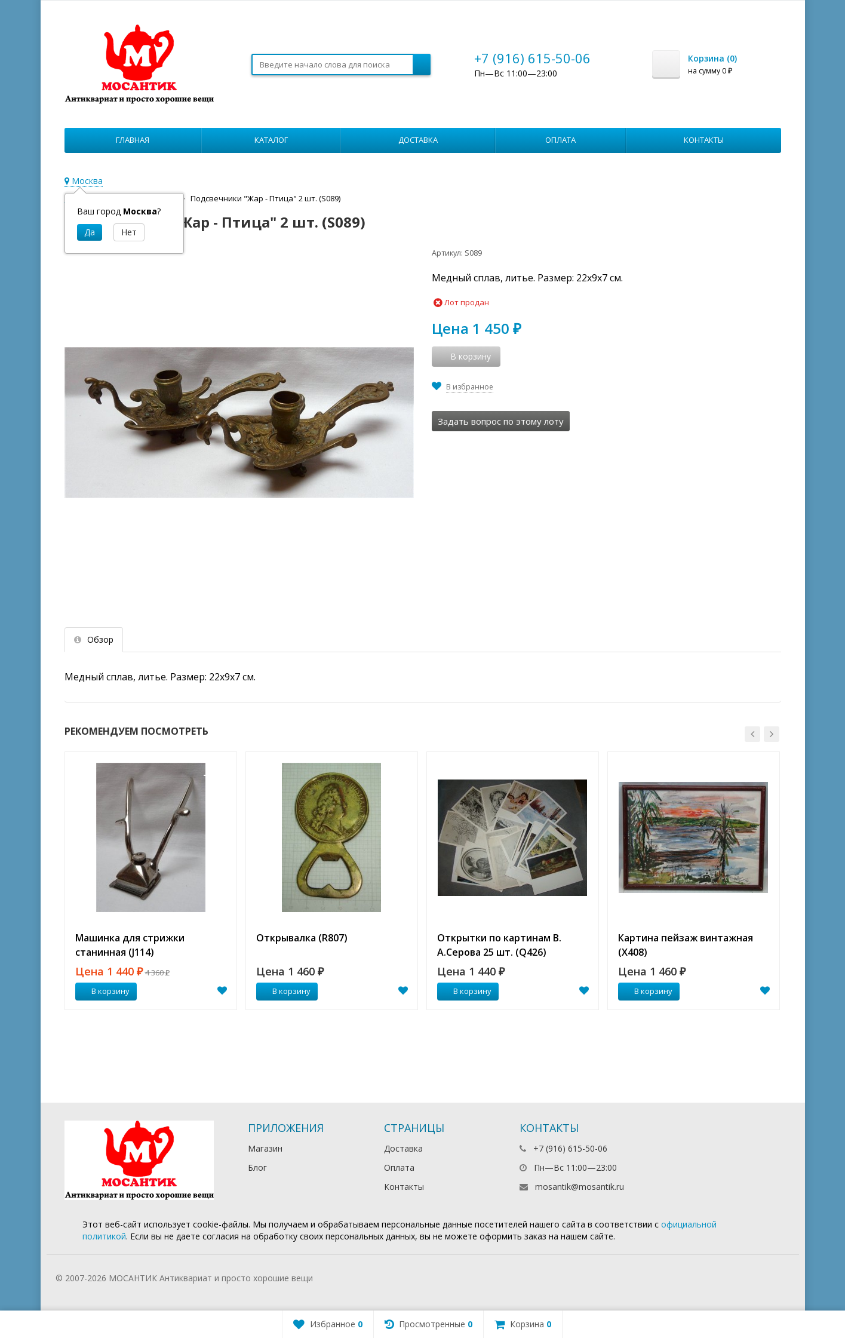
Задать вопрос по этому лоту (501, 421)
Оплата (560, 139)
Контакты (704, 139)
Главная (132, 139)
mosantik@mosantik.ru (579, 1186)
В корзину (104, 991)
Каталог (271, 139)
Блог (257, 1167)
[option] (150, 880)
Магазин (265, 1148)
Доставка (418, 139)
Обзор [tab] (93, 639)
